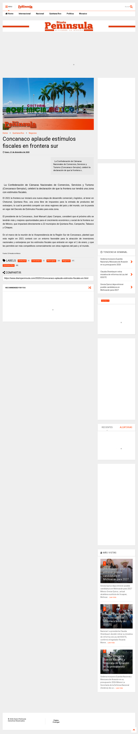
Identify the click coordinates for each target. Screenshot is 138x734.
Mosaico (83, 14)
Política (70, 14)
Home (9, 14)
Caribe (105, 301)
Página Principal (56, 721)
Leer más (112, 597)
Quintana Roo (55, 14)
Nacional (40, 14)
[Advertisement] (68, 42)
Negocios (33, 133)
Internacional (25, 14)
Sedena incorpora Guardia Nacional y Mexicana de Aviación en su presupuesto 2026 (116, 663)
